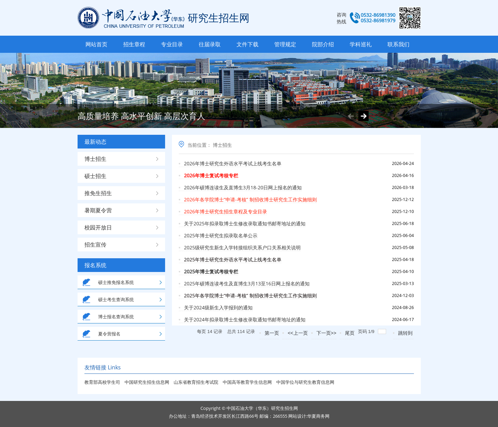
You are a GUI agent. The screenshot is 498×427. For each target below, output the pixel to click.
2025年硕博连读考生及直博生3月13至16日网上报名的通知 (247, 283)
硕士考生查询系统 (116, 299)
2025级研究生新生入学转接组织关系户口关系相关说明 (242, 247)
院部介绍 (323, 44)
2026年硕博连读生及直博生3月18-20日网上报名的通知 (243, 187)
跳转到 (406, 333)
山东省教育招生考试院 (196, 382)
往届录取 (210, 44)
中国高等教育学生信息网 (248, 382)
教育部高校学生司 (102, 382)
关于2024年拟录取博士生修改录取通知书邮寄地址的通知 (244, 319)
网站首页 (96, 44)
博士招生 (95, 159)
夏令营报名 (109, 334)
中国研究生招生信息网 (147, 382)
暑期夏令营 (98, 210)
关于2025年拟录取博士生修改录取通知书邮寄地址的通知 (244, 223)
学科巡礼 (361, 44)
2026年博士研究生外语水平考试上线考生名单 (232, 163)
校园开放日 (98, 227)
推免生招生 (98, 193)
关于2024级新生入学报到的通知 (218, 307)
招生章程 (134, 44)
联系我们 (398, 44)
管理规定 (285, 44)
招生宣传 (95, 244)
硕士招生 (95, 176)
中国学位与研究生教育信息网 (305, 382)
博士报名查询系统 (116, 316)
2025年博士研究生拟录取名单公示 (220, 235)
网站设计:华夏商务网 (308, 416)
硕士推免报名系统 (116, 282)
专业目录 (172, 44)
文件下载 (247, 44)
